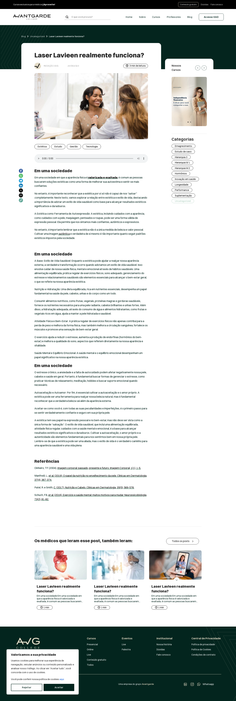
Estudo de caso (183, 151)
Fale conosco (217, 4)
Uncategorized (37, 36)
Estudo (58, 146)
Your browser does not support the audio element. (91, 158)
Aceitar (59, 687)
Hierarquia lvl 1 (182, 162)
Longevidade (181, 184)
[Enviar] (67, 17)
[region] (43, 671)
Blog (189, 17)
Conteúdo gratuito (188, 4)
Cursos (156, 17)
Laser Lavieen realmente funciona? (66, 36)
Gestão (74, 146)
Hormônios (181, 173)
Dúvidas (204, 4)
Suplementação (183, 195)
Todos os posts (182, 541)
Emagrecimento (183, 146)
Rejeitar (26, 687)
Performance (182, 190)
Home (129, 17)
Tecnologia (92, 146)
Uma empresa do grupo (136, 684)
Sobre (142, 17)
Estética (42, 146)
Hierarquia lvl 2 (182, 168)
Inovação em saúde (185, 179)
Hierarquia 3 (181, 157)
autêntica (64, 233)
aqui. (61, 679)
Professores (174, 17)
